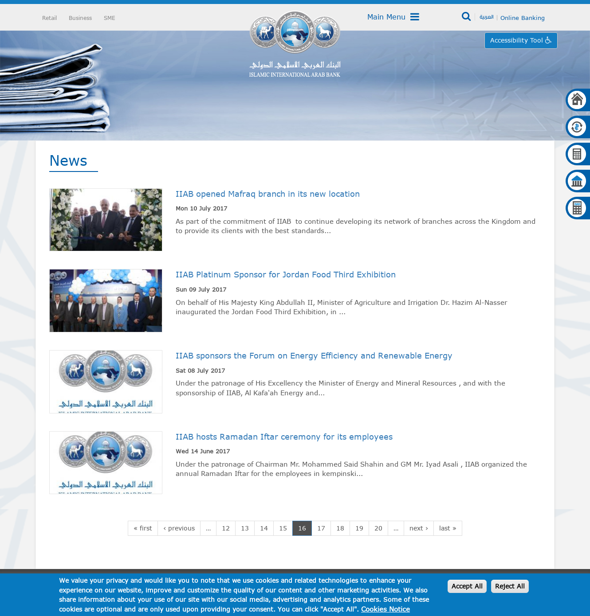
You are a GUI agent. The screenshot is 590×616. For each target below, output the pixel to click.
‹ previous (179, 528)
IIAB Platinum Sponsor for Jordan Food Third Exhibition (286, 274)
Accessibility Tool (517, 40)
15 (283, 528)
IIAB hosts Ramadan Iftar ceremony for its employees (284, 436)
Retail (49, 18)
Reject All (510, 586)
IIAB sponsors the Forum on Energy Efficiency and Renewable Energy (314, 355)
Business (80, 18)
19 (359, 528)
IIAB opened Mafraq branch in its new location (268, 194)
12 (226, 528)
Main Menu (393, 17)
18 (340, 528)
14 (264, 528)
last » (447, 528)
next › (418, 528)
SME (109, 18)
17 (321, 528)
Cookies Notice (385, 609)
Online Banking (522, 17)
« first (143, 528)
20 (378, 528)
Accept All (467, 586)
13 (245, 528)
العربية (486, 16)
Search (467, 16)
